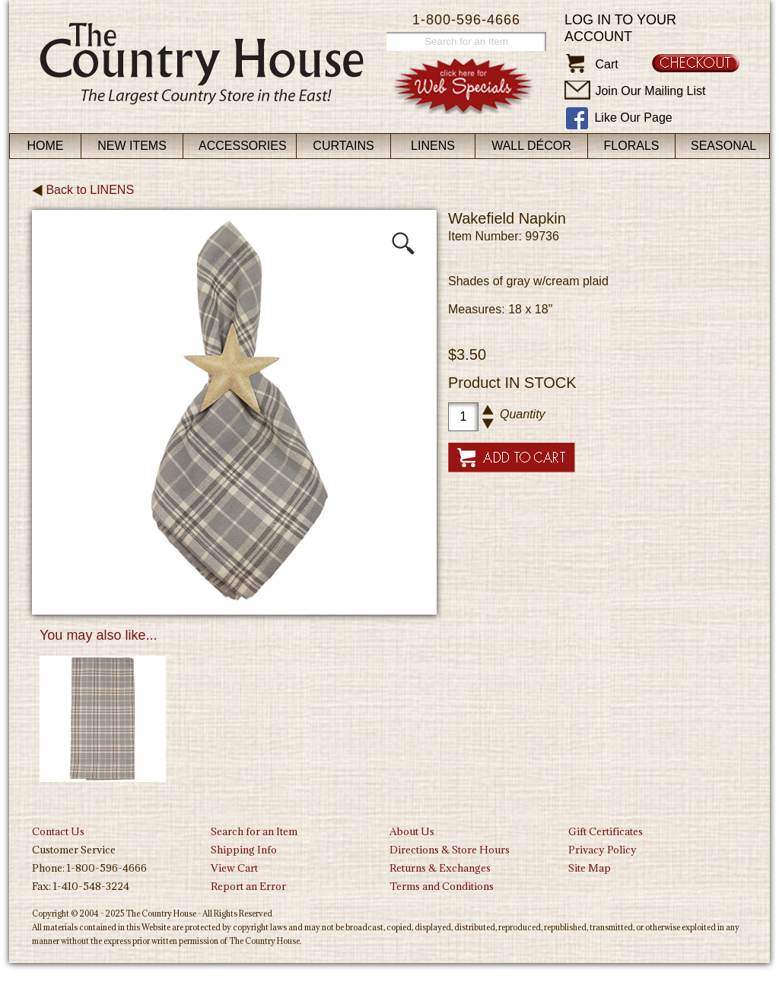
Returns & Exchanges (440, 868)
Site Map (589, 868)
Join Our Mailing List (650, 90)
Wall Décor (531, 145)
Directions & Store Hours (450, 849)
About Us (412, 831)
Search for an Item (254, 831)
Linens (433, 145)
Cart (606, 64)
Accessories (243, 145)
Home (45, 145)
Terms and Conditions (442, 886)
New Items (132, 145)
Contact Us (58, 831)
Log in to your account (620, 28)
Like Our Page (633, 117)
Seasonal (723, 145)
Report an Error (248, 886)
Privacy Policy (602, 849)
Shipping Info (244, 849)
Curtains (343, 145)
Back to (83, 189)
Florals (632, 145)
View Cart (234, 868)
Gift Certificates (605, 831)
